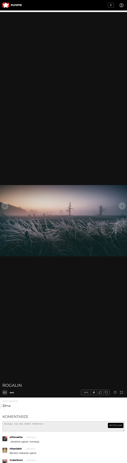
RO (5, 392)
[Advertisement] (63, 34)
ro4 (12, 392)
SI (5, 440)
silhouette (16, 438)
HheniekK (16, 450)
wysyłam (115, 425)
